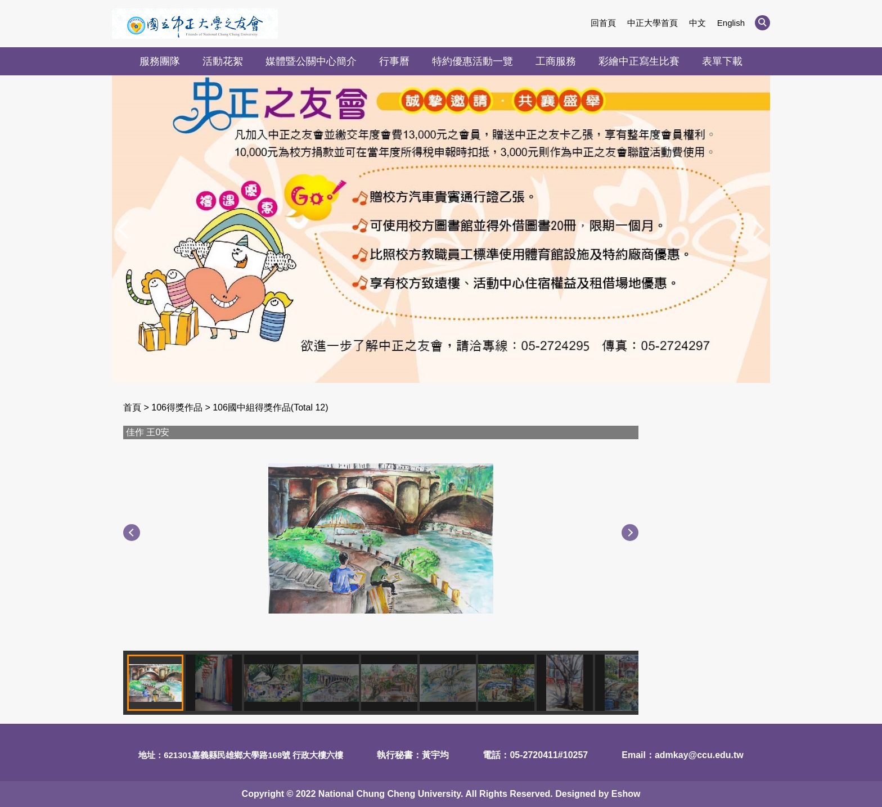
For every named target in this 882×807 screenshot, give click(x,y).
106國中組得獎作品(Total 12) (270, 407)
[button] (762, 22)
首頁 (132, 407)
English (731, 23)
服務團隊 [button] (160, 61)
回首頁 (603, 23)
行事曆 (394, 61)
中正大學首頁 (652, 23)
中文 (697, 23)
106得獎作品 (176, 407)
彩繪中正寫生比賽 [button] (639, 61)
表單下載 (722, 61)
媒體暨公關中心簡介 (311, 61)
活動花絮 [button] (222, 61)
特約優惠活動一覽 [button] (472, 61)
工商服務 (556, 61)
